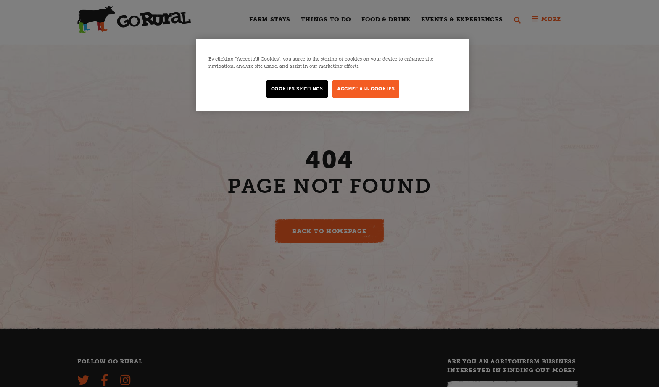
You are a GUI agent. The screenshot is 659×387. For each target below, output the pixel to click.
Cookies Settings (297, 89)
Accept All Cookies (366, 89)
